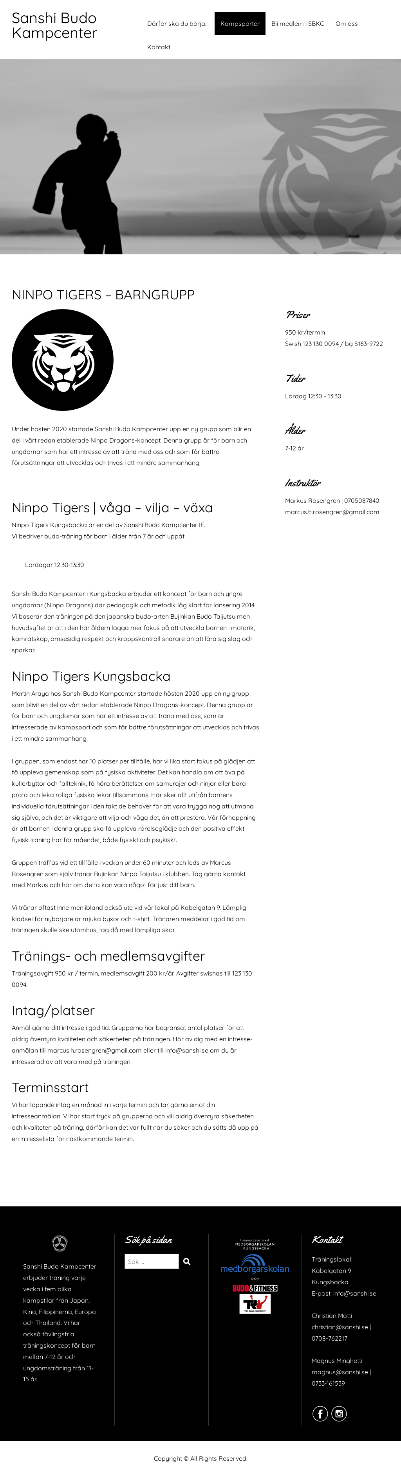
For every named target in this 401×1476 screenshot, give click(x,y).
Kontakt (158, 47)
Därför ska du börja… (178, 23)
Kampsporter (240, 23)
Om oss (347, 23)
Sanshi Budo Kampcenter (55, 25)
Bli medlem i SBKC (297, 23)
